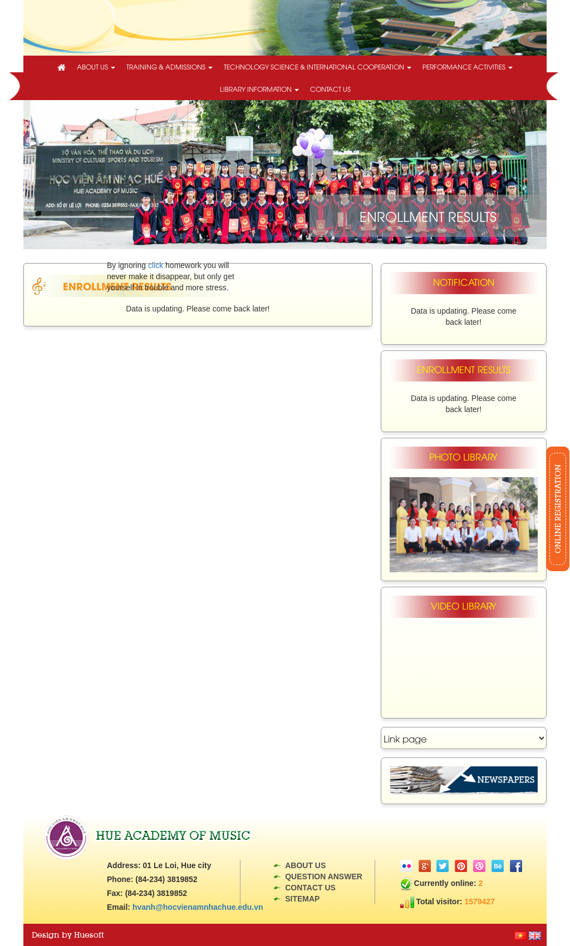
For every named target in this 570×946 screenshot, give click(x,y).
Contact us (330, 88)
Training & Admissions (169, 66)
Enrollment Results (117, 285)
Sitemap (302, 898)
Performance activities (467, 66)
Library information (259, 88)
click (155, 265)
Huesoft (89, 935)
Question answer (323, 876)
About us (96, 66)
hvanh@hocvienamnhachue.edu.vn (197, 907)
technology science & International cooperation (317, 66)
